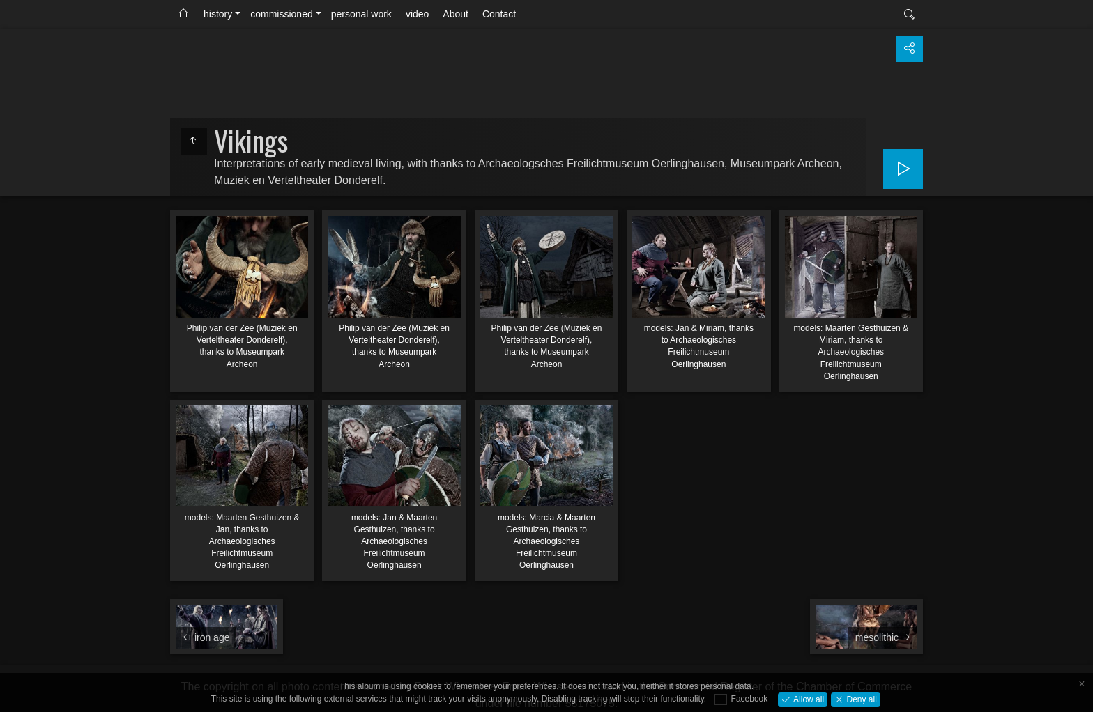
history (218, 14)
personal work (361, 14)
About (455, 14)
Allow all (807, 699)
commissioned (281, 14)
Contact (499, 14)
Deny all (860, 699)
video (417, 14)
